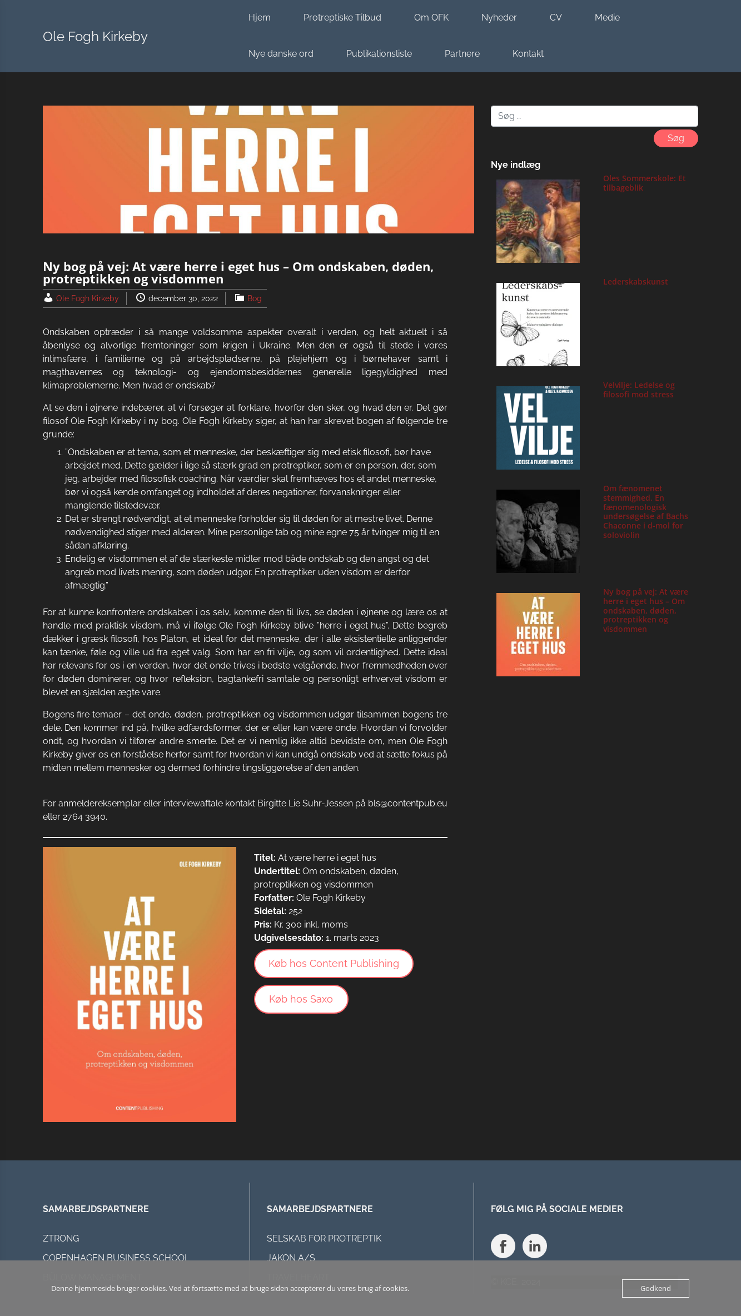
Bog (254, 298)
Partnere (462, 53)
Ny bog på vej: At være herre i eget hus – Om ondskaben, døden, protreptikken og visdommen (645, 610)
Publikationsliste (379, 53)
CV (556, 17)
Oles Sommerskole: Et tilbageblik (644, 183)
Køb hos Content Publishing (333, 963)
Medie (607, 17)
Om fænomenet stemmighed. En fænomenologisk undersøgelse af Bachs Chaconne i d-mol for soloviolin (645, 511)
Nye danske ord (281, 53)
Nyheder (499, 17)
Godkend (655, 1288)
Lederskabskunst (635, 281)
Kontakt (528, 53)
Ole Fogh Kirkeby (95, 36)
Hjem (259, 17)
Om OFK (431, 17)
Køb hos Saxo (301, 999)
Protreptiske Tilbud (342, 17)
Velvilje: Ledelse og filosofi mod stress (639, 390)
